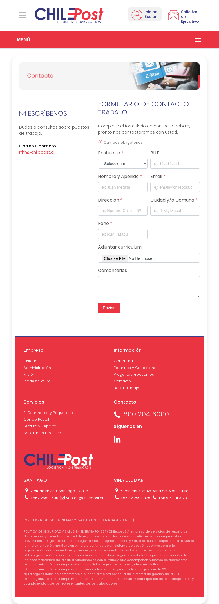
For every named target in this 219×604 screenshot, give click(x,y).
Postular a (111, 153)
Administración (37, 367)
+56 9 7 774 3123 (169, 497)
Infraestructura (37, 381)
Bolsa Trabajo (126, 388)
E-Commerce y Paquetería (48, 412)
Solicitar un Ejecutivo (42, 433)
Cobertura (123, 361)
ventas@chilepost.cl (81, 497)
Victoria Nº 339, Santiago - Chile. (56, 490)
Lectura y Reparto (40, 426)
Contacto (122, 381)
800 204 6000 (141, 414)
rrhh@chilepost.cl (36, 152)
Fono (105, 223)
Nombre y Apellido (120, 176)
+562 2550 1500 (41, 497)
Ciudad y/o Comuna (174, 200)
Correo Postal (36, 419)
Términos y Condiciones (136, 367)
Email (158, 176)
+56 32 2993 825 (132, 497)
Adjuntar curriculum (120, 247)
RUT (154, 153)
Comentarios (112, 270)
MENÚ (23, 39)
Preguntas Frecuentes (134, 374)
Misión (29, 374)
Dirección (110, 200)
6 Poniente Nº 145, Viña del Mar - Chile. (151, 490)
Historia (30, 361)
